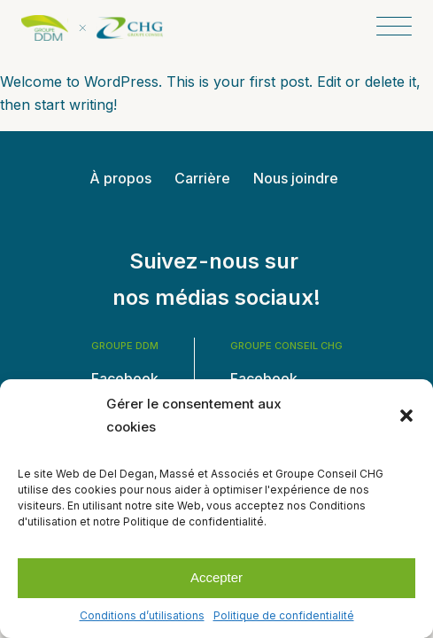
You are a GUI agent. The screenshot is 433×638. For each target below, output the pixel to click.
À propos (120, 178)
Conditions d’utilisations (142, 615)
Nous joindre (295, 178)
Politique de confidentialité (283, 615)
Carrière (202, 178)
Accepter (216, 577)
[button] (406, 415)
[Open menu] (394, 27)
